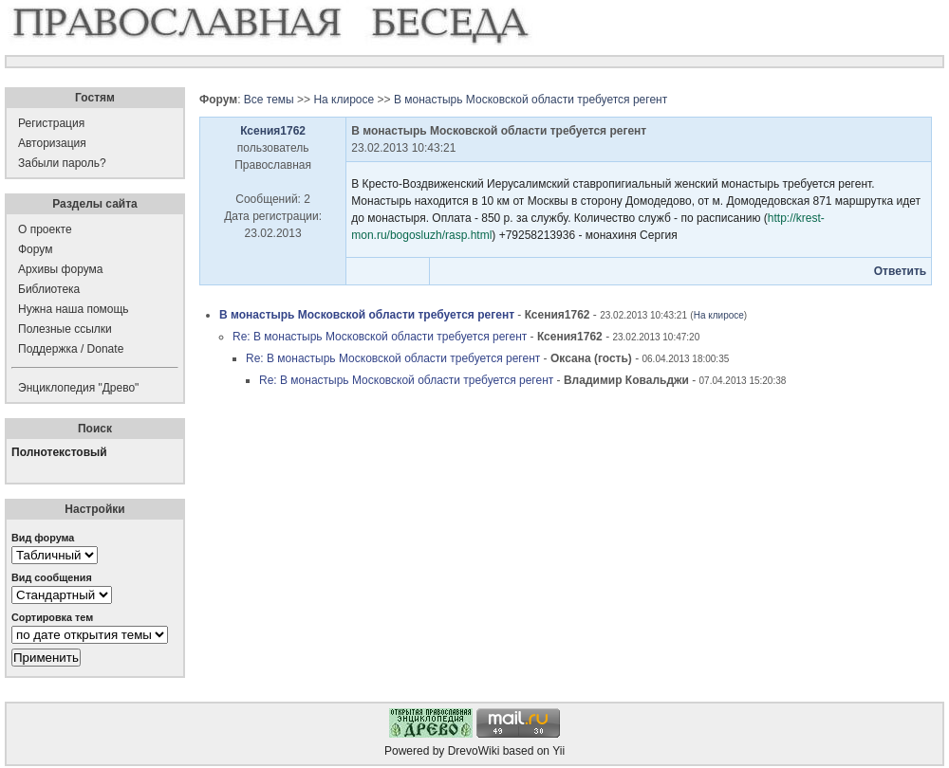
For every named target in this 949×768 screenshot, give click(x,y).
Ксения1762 (273, 130)
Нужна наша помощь (73, 309)
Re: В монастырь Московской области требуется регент (380, 336)
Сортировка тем (52, 617)
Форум (35, 249)
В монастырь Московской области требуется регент (530, 99)
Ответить (900, 271)
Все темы (269, 99)
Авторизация (52, 143)
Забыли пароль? (62, 163)
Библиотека (49, 289)
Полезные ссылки (65, 329)
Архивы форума (60, 269)
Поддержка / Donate (70, 349)
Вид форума (42, 537)
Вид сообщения (51, 577)
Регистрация (51, 123)
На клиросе (343, 99)
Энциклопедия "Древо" (78, 387)
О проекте (45, 229)
